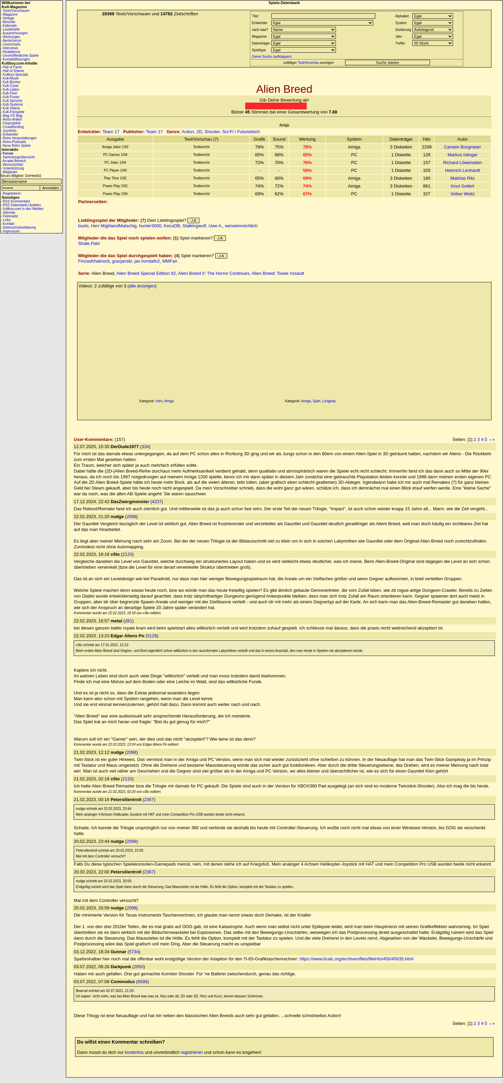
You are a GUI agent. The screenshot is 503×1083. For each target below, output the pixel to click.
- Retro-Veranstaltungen (19, 138)
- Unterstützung (12, 168)
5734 (134, 951)
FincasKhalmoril (93, 261)
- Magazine (9, 14)
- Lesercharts (10, 44)
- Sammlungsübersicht (17, 157)
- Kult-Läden (10, 89)
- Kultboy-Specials (14, 74)
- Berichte (8, 22)
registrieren (192, 1052)
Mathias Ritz (462, 178)
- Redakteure (10, 52)
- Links (6, 220)
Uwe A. (215, 225)
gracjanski (122, 261)
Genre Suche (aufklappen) (271, 56)
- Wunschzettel (12, 164)
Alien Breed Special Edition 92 (146, 273)
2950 (139, 966)
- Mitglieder (9, 172)
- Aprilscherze (11, 40)
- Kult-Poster (10, 97)
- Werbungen (10, 37)
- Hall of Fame (11, 67)
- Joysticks (9, 130)
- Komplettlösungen (15, 59)
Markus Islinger (463, 154)
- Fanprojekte (11, 123)
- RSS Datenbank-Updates (21, 205)
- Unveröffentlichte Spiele (20, 55)
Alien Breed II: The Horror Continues (213, 273)
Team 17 (111, 131)
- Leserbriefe (10, 29)
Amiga (169, 401)
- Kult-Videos (10, 108)
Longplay (329, 401)
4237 (157, 501)
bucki (83, 225)
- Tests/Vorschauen (15, 11)
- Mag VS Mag (11, 116)
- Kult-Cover (10, 86)
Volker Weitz (462, 193)
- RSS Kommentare (15, 201)
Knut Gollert (462, 186)
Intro (159, 401)
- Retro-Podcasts (13, 142)
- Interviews (9, 48)
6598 (142, 981)
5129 (152, 635)
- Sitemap (8, 212)
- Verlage (7, 18)
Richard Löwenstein (462, 162)
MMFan (169, 261)
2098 (132, 516)
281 (128, 620)
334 (145, 446)
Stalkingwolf (194, 225)
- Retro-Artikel (11, 119)
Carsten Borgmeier (462, 146)
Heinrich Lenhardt (462, 170)
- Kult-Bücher (10, 82)
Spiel (316, 401)
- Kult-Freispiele (12, 112)
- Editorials (9, 26)
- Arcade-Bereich (13, 161)
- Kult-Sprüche (11, 101)
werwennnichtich (241, 225)
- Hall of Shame (12, 71)
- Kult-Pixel (9, 93)
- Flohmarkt (9, 216)
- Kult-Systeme (12, 104)
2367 (149, 799)
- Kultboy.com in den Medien (22, 209)
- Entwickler (9, 134)
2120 (127, 554)
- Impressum (10, 231)
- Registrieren (11, 193)
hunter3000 (150, 225)
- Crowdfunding (12, 127)
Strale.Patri (89, 243)
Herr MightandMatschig (114, 225)
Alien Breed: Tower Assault (278, 273)
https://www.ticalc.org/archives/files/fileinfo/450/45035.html (356, 958)
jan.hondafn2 (147, 261)
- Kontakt (7, 224)
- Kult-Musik (10, 78)
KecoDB (172, 225)
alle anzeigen (142, 285)
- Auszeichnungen (14, 33)
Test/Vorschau (308, 63)
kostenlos (134, 1052)
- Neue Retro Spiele (16, 145)
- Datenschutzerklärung (18, 227)
